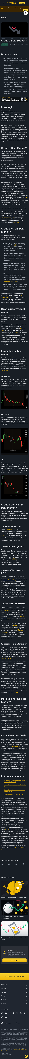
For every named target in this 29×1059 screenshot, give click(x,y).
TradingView (4, 370)
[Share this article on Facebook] (9, 864)
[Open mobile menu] (27, 3)
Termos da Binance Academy (7, 1050)
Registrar (22, 3)
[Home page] (11, 3)
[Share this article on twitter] (2, 864)
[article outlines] (26, 13)
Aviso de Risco (23, 1049)
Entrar (25, 10)
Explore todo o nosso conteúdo (14, 976)
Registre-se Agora (14, 960)
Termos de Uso (17, 1049)
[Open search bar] (17, 3)
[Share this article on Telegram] (16, 864)
